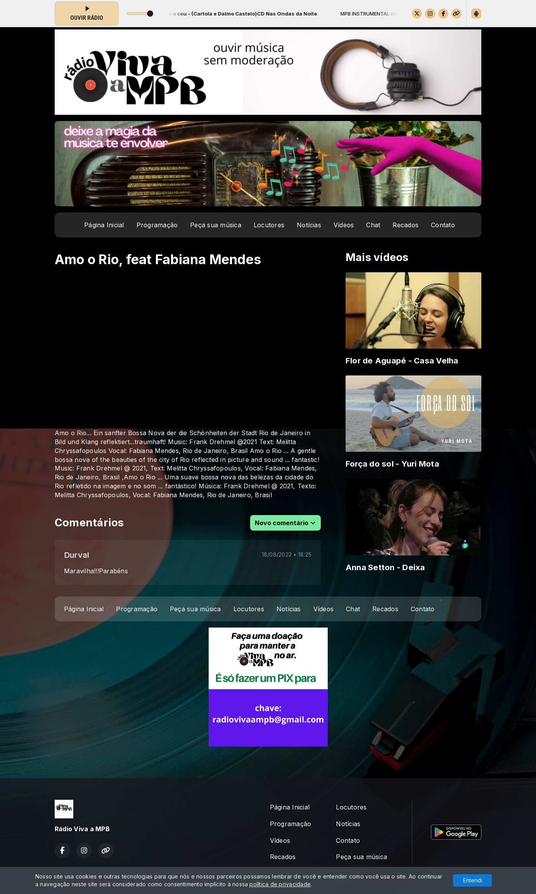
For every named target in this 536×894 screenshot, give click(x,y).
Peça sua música (215, 225)
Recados (405, 225)
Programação (157, 225)
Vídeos (344, 225)
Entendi (472, 880)
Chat (373, 225)
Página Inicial (104, 225)
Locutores (269, 225)
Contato (443, 225)
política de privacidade (280, 884)
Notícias (309, 225)
